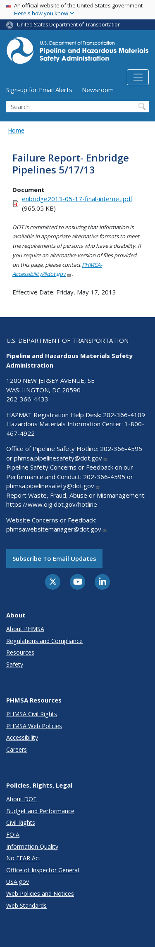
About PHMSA (25, 629)
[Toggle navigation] (138, 77)
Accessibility (22, 737)
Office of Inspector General (42, 870)
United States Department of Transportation (69, 24)
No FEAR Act (23, 858)
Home (16, 130)
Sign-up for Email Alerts (39, 89)
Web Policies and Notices (40, 893)
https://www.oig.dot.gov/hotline (51, 504)
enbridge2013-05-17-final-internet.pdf (77, 199)
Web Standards (26, 905)
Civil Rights (20, 822)
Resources (20, 652)
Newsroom (98, 89)
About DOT (21, 799)
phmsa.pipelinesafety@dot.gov (61, 458)
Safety (14, 664)
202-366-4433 (27, 399)
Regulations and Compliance (44, 641)
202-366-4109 (124, 415)
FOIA (12, 834)
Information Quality (32, 846)
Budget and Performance (40, 811)
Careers (16, 749)
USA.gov (17, 881)
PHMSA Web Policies (34, 726)
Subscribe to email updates (54, 558)
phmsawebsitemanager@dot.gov (56, 529)
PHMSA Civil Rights (31, 714)
